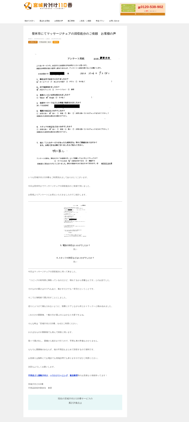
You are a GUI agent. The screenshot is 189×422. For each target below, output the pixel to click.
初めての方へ (30, 21)
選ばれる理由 (45, 21)
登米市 (56, 42)
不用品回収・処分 (45, 42)
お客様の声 (58, 21)
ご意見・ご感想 (85, 21)
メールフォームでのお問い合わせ (143, 14)
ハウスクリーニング (59, 375)
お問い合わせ (114, 21)
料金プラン (100, 21)
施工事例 (71, 21)
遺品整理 (74, 375)
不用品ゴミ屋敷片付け (38, 375)
